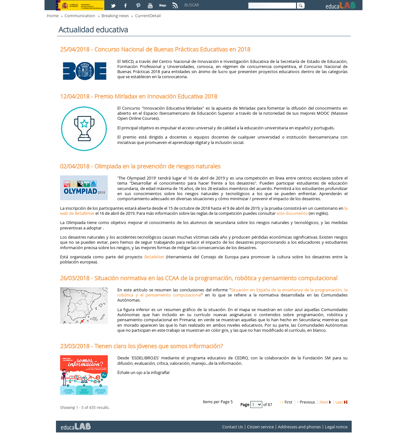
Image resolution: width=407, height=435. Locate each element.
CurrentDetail (148, 15)
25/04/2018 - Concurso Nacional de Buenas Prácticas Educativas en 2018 (155, 49)
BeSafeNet (154, 257)
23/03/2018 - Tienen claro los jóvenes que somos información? (141, 346)
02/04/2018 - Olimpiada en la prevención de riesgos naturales (140, 166)
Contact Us (232, 427)
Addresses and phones (299, 427)
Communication (80, 15)
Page (245, 404)
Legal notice (336, 427)
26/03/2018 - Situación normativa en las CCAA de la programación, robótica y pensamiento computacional (198, 278)
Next (324, 401)
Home (53, 15)
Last (339, 401)
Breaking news (115, 15)
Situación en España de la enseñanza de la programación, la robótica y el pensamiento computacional (232, 292)
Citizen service (260, 427)
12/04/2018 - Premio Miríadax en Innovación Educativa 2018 (138, 96)
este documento (292, 213)
